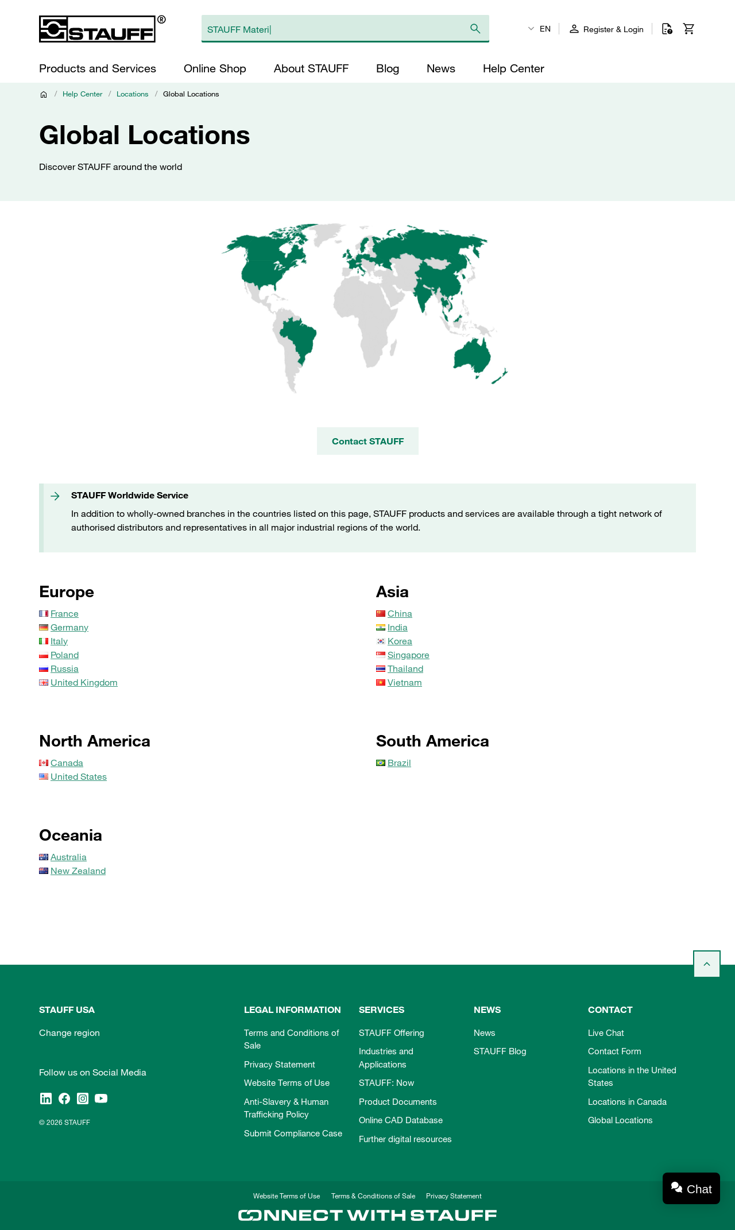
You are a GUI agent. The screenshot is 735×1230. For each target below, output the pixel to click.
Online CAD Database (401, 1120)
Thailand (405, 668)
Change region (69, 1032)
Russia (65, 668)
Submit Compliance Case (293, 1133)
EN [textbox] (545, 29)
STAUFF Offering (391, 1032)
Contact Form (614, 1051)
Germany (69, 627)
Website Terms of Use (287, 1082)
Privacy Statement (279, 1064)
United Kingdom (84, 682)
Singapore (409, 654)
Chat (699, 1189)
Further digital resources (405, 1139)
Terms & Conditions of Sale (373, 1195)
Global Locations (620, 1120)
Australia (69, 856)
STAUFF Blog (500, 1051)
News (485, 1032)
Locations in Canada (627, 1101)
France (65, 613)
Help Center (82, 93)
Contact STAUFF (368, 441)
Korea (400, 641)
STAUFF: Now (386, 1082)
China (400, 613)
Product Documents (398, 1101)
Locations (133, 93)
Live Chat (606, 1032)
